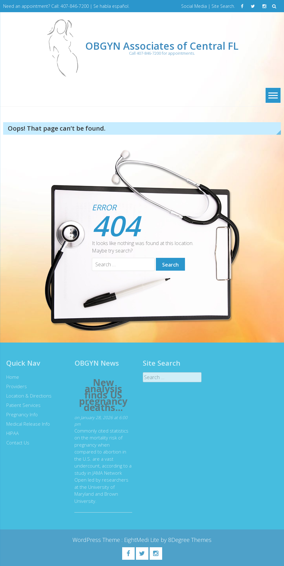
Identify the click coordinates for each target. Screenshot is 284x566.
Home (11, 377)
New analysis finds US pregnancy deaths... (101, 395)
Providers (15, 386)
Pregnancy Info (20, 414)
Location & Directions (27, 396)
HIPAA (11, 433)
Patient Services (22, 405)
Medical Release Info (26, 424)
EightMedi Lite (142, 539)
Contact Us (16, 442)
